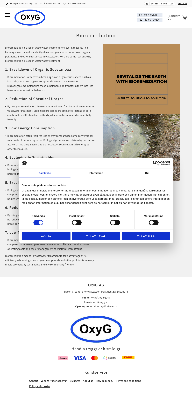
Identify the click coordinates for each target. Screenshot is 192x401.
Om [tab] (147, 173)
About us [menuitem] (88, 381)
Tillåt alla (146, 236)
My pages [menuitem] (75, 381)
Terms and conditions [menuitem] (128, 381)
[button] (8, 15)
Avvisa (46, 236)
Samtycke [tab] (45, 173)
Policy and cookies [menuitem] (39, 386)
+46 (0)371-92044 (152, 19)
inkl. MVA (182, 3)
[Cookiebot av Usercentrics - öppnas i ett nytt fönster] (155, 163)
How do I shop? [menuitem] (104, 381)
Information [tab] (96, 173)
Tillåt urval (96, 236)
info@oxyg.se (150, 14)
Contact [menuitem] (33, 381)
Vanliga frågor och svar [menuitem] (54, 381)
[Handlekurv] (177, 17)
